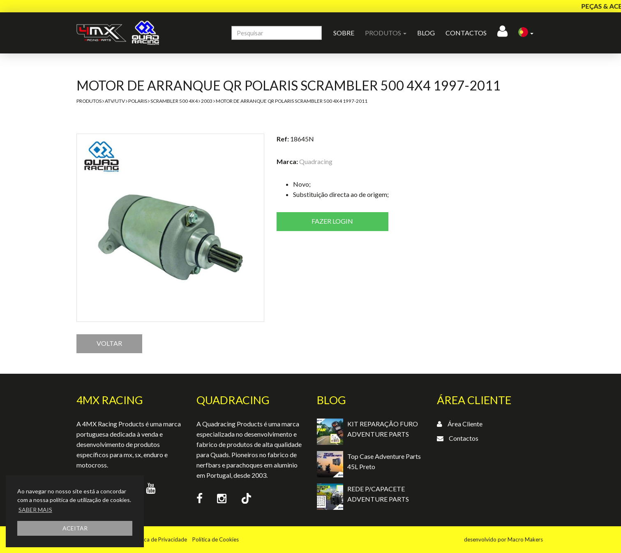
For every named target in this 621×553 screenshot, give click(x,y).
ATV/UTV (115, 101)
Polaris (137, 101)
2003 (206, 101)
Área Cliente (465, 424)
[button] (526, 33)
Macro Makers (525, 539)
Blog (426, 33)
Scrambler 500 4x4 (174, 101)
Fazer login (332, 221)
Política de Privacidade (159, 539)
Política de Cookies (215, 539)
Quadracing (315, 161)
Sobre (343, 33)
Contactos (466, 33)
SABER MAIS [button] (35, 509)
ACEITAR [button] (75, 528)
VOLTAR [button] (109, 343)
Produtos (89, 101)
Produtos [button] (385, 33)
